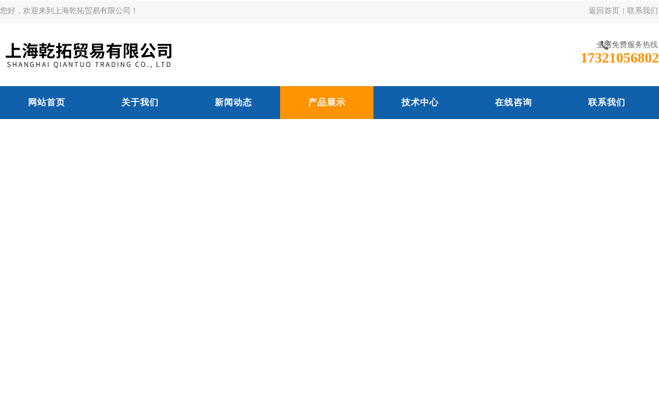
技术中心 (420, 102)
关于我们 (140, 102)
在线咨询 (513, 102)
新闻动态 (233, 102)
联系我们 (642, 11)
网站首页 (46, 102)
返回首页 (604, 11)
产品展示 (326, 102)
